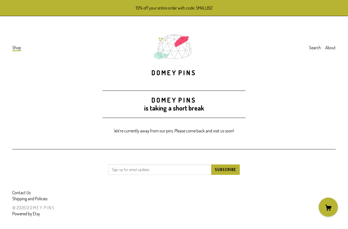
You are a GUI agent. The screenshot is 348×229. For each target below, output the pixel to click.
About (330, 47)
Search (315, 47)
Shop (16, 47)
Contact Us (21, 192)
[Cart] (328, 207)
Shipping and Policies (29, 198)
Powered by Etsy (26, 213)
